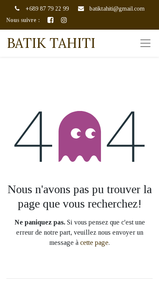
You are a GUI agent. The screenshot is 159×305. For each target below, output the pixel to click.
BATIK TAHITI (51, 43)
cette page (94, 242)
